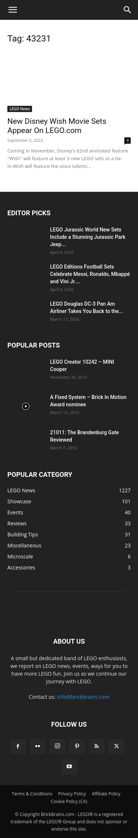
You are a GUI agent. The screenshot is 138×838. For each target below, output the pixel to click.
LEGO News (20, 108)
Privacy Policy (72, 794)
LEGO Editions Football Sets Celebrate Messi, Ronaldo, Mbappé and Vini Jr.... (90, 274)
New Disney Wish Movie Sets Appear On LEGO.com (56, 126)
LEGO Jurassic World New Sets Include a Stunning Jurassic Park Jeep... (87, 237)
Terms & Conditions (32, 794)
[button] (12, 10)
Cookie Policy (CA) (69, 801)
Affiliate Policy (106, 794)
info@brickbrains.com (83, 696)
